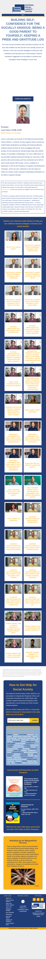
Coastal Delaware (20, 743)
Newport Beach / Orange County (22, 736)
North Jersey (16, 755)
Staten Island (17, 757)
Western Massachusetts (30, 752)
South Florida (34, 745)
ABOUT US (8, 898)
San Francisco (16, 739)
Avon (37, 741)
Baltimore (24, 750)
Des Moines (26, 748)
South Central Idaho (18, 747)
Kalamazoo (16, 754)
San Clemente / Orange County (26, 738)
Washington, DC (18, 745)
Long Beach (30, 734)
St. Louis (30, 754)
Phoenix (15, 734)
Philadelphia (10, 761)
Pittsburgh (18, 761)
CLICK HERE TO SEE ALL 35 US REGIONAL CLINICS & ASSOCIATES (22, 909)
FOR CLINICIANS (10, 912)
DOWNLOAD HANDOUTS (23, 98)
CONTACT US (38, 911)
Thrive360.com (6, 189)
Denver (23, 741)
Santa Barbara (25, 739)
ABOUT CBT (9, 907)
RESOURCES (9, 914)
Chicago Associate (12, 748)
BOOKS (38, 916)
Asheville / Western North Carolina (16, 759)
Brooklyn (30, 755)
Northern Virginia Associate (30, 763)
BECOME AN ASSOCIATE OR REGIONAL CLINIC (38, 914)
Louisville (10, 750)
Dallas (13, 763)
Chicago (33, 747)
